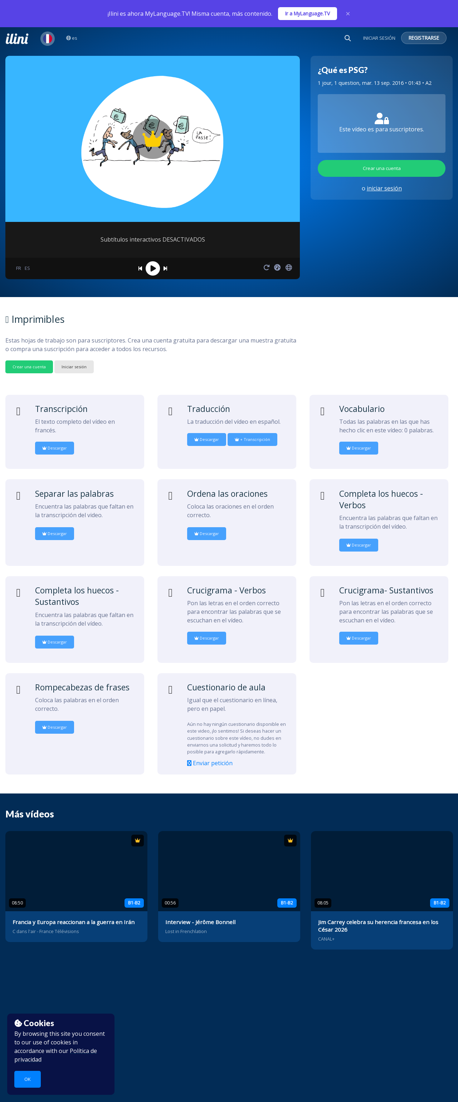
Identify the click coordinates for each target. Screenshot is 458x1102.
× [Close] (348, 14)
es (71, 38)
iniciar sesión (384, 188)
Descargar (54, 448)
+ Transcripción (252, 439)
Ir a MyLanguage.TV (307, 13)
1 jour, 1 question (338, 82)
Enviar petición (210, 763)
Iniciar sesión (74, 366)
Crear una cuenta (382, 168)
